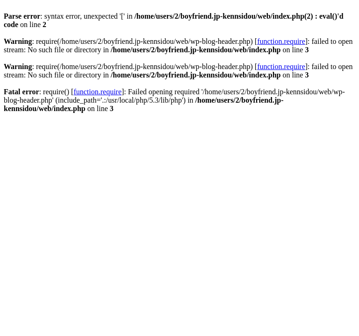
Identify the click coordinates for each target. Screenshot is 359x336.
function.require (281, 41)
